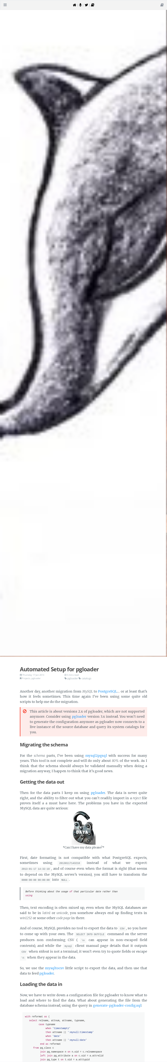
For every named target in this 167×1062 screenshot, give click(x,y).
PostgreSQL (107, 691)
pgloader (36, 678)
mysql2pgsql (96, 756)
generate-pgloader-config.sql (117, 1001)
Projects (26, 678)
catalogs (85, 678)
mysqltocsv (54, 963)
